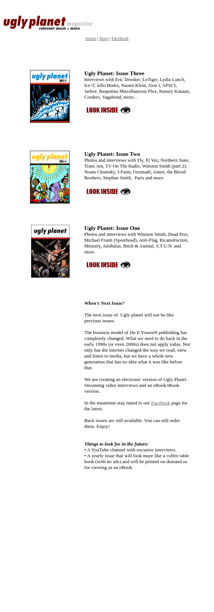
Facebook (120, 38)
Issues (90, 38)
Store (103, 38)
